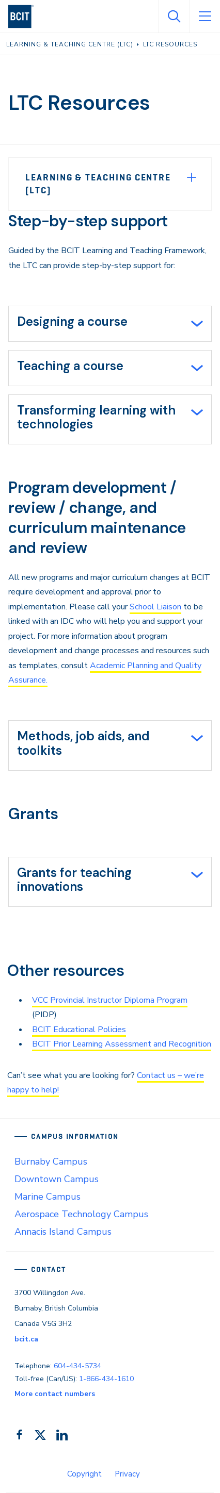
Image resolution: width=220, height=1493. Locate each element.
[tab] (110, 324)
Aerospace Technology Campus (81, 1214)
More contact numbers (54, 1394)
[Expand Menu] (191, 177)
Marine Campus (47, 1196)
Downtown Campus (56, 1179)
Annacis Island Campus (63, 1231)
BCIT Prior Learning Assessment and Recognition (121, 1044)
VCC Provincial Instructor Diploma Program (109, 1000)
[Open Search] (173, 16)
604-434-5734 (77, 1366)
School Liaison (155, 606)
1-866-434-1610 (106, 1379)
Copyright (84, 1474)
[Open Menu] (204, 16)
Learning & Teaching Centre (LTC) (98, 183)
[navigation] (25, 16)
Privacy (127, 1474)
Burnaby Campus (50, 1161)
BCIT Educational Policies (79, 1029)
